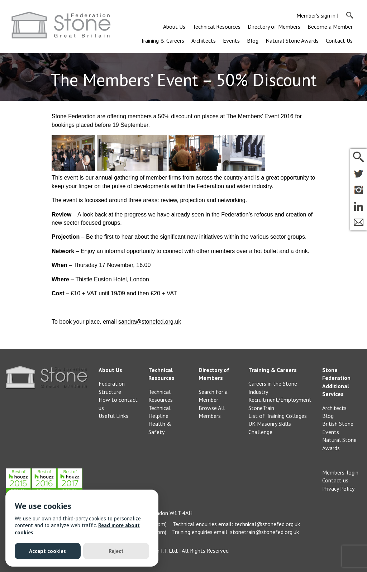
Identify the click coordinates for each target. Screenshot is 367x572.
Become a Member (330, 26)
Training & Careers (162, 40)
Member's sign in (315, 15)
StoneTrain (261, 407)
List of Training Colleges (277, 415)
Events (231, 40)
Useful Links (113, 415)
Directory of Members (274, 26)
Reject (116, 551)
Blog (252, 40)
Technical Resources (216, 26)
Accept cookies (47, 551)
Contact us (335, 480)
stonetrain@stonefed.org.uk (264, 531)
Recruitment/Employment (279, 399)
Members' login (340, 472)
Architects (203, 40)
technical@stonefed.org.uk (267, 524)
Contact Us (339, 40)
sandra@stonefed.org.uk (149, 322)
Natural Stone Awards (292, 40)
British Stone (337, 423)
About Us (174, 26)
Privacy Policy (338, 488)
